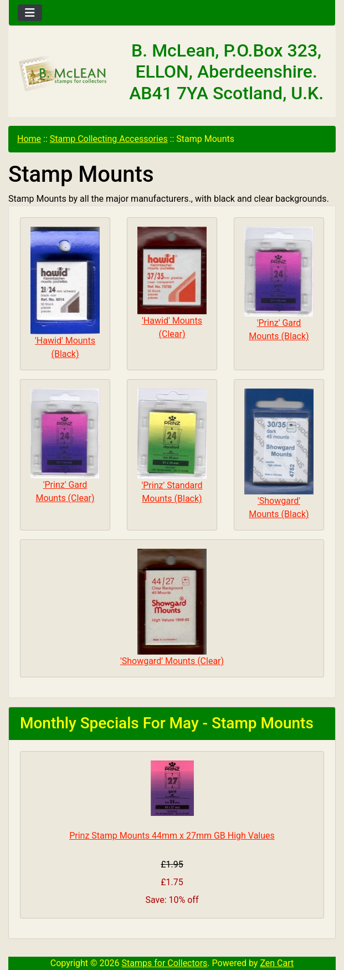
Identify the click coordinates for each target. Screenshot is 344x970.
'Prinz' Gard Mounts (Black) (279, 284)
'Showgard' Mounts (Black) (279, 454)
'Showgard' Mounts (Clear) (172, 607)
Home (29, 139)
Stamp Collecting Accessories (109, 139)
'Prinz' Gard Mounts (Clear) (65, 446)
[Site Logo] (63, 74)
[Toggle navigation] (30, 12)
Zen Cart (277, 963)
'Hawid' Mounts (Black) (65, 293)
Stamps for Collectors (165, 963)
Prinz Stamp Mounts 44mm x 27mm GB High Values (172, 835)
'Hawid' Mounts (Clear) (172, 283)
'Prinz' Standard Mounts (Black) (172, 446)
